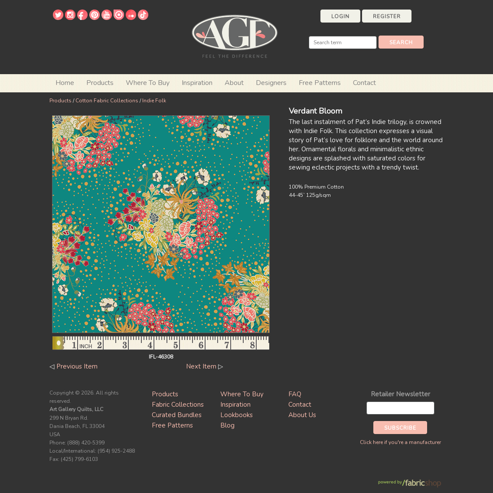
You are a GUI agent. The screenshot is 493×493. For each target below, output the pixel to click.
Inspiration (197, 83)
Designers (271, 83)
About (234, 83)
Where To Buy (242, 394)
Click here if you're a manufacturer (400, 442)
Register (387, 16)
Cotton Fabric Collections (106, 100)
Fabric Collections (178, 404)
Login (340, 16)
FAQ (294, 394)
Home (65, 83)
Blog (227, 425)
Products (60, 100)
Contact (364, 83)
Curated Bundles (177, 415)
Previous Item (77, 366)
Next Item (201, 366)
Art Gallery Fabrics (234, 35)
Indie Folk (154, 100)
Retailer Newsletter (400, 394)
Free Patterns (320, 83)
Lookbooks (236, 415)
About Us (302, 415)
